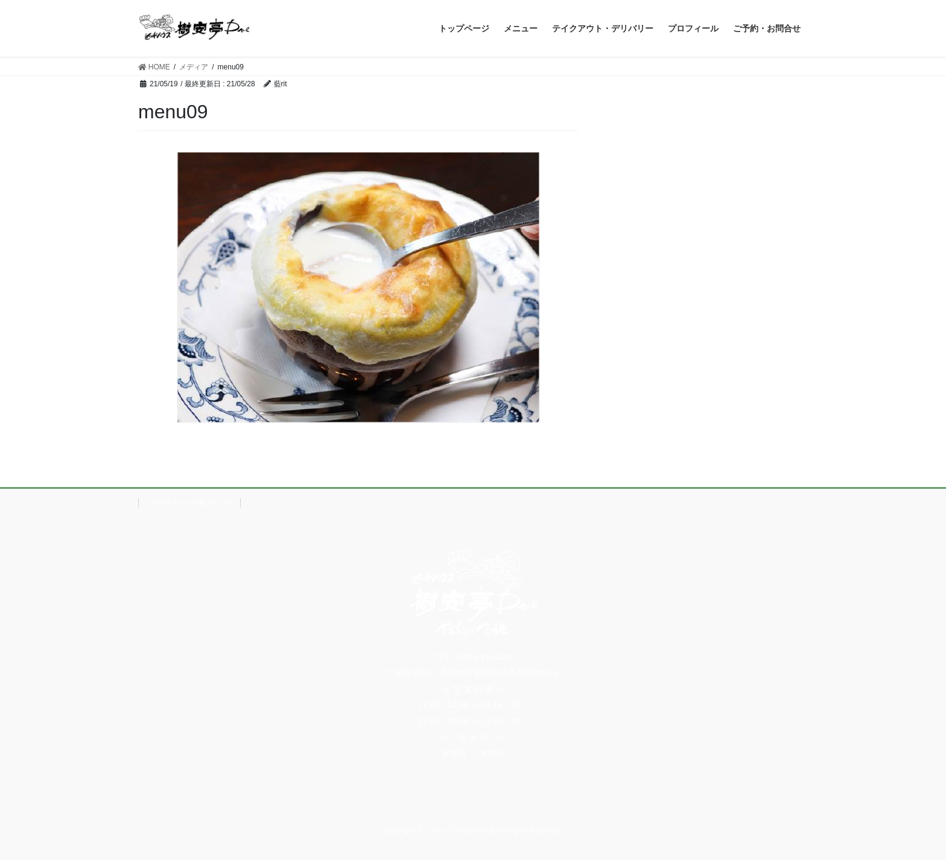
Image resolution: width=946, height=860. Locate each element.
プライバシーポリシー (189, 503)
